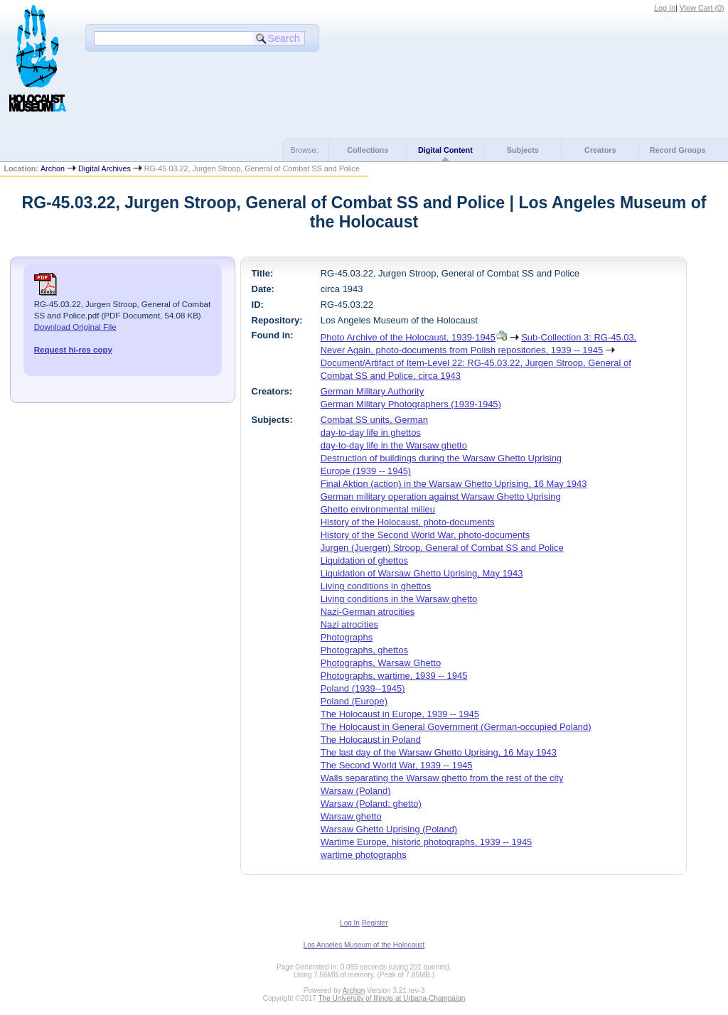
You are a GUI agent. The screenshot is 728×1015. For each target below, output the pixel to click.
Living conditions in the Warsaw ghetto (399, 599)
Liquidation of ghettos (364, 560)
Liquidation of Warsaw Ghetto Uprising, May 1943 (422, 573)
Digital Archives (104, 168)
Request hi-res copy (73, 349)
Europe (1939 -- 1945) (366, 471)
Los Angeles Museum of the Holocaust (364, 945)
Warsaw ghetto (351, 816)
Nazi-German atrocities (367, 611)
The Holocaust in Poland (371, 739)
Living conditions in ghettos (376, 586)
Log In (664, 8)
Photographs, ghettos (364, 650)
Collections (367, 150)
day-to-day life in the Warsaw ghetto (394, 445)
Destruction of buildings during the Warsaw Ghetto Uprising (441, 458)
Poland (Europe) (354, 701)
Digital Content (445, 150)
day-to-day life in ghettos (371, 432)
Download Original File (75, 327)
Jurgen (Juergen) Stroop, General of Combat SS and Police (442, 547)
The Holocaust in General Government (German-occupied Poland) (456, 726)
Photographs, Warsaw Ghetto (381, 662)
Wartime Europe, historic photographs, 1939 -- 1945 (426, 842)
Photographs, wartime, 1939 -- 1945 (394, 675)
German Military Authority (372, 391)
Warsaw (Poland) (356, 790)
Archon (53, 168)
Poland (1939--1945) (363, 688)
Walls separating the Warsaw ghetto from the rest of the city (442, 778)
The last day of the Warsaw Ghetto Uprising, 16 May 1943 (439, 752)
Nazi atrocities (349, 624)
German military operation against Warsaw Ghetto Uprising (441, 496)
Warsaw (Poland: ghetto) (371, 803)
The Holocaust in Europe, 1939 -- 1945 (400, 714)
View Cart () (702, 8)
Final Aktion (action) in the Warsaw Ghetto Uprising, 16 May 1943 (454, 483)
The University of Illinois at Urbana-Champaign (392, 998)
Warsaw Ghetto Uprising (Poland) (389, 829)
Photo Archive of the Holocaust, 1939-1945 (408, 337)
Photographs (347, 637)
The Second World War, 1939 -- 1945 (397, 765)
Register (375, 923)
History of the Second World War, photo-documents (425, 535)
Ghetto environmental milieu (378, 509)
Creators (600, 150)
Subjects (523, 150)
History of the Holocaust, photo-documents (408, 522)
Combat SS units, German (374, 419)
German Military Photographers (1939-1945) (411, 404)
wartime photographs (364, 854)
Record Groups (678, 150)
